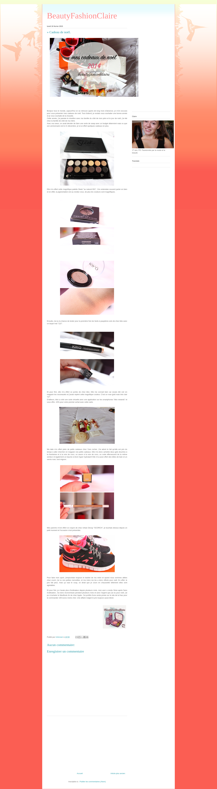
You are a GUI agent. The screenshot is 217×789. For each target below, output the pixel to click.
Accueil (80, 773)
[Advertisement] (87, 743)
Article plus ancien (118, 773)
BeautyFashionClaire (82, 15)
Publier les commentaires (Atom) (93, 782)
